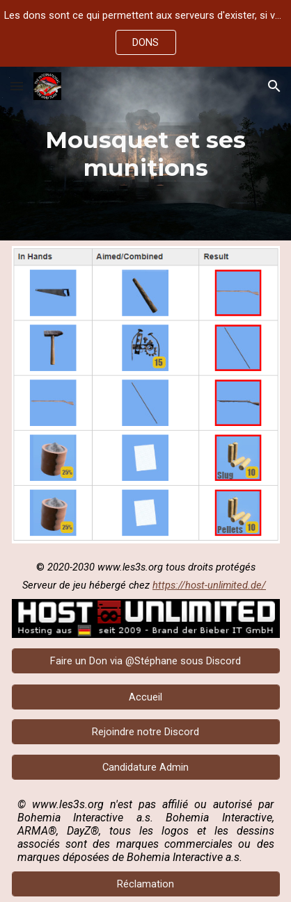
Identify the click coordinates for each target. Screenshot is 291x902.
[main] (146, 153)
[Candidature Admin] (146, 767)
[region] (145, 33)
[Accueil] (146, 696)
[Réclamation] (146, 883)
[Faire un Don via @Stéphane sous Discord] (146, 660)
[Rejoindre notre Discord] (146, 732)
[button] (16, 86)
